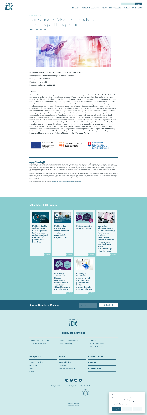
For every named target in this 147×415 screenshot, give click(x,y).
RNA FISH (93, 340)
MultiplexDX (74, 8)
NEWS (104, 8)
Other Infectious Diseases (98, 347)
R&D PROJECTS (115, 8)
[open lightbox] (86, 393)
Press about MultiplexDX (67, 368)
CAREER (126, 8)
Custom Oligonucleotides (69, 340)
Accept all (116, 409)
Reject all (127, 409)
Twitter (79, 181)
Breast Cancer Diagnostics (40, 340)
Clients (31, 372)
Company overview (36, 362)
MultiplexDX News (65, 362)
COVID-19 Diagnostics (38, 344)
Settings (137, 409)
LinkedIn (73, 181)
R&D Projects (41, 30)
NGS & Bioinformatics (97, 344)
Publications (63, 365)
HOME (32, 30)
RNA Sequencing (66, 344)
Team (31, 368)
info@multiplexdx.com (89, 386)
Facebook (67, 181)
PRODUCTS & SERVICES (90, 8)
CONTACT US (137, 8)
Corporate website (58, 181)
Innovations (33, 365)
